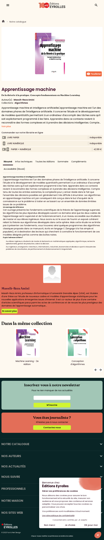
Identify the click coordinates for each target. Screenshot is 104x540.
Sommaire (63, 161)
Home (3, 22)
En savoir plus (9, 311)
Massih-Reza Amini (24, 99)
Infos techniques (23, 161)
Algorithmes (21, 102)
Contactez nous (52, 427)
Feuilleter (94, 74)
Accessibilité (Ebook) (14, 168)
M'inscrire (52, 405)
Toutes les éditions (45, 161)
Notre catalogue (17, 21)
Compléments (78, 161)
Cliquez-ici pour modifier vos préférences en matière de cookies (52, 536)
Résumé (8, 161)
